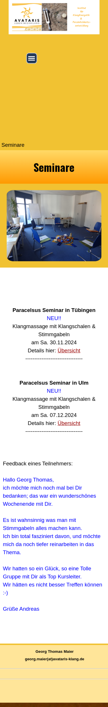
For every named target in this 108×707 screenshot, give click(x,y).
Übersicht (69, 350)
